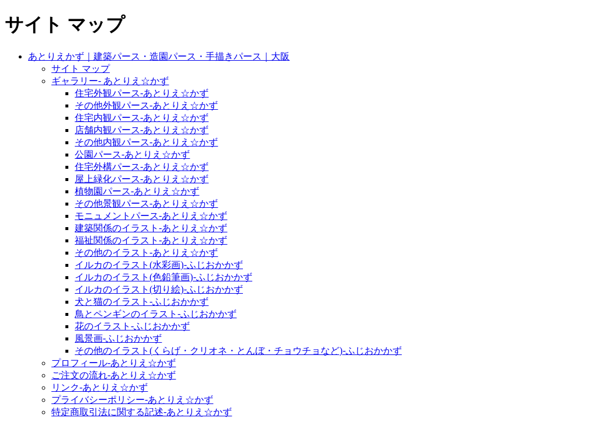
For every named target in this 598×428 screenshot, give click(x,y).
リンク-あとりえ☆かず (99, 387)
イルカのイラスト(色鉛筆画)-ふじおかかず (163, 277)
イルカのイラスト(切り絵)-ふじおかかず (159, 289)
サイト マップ (80, 69)
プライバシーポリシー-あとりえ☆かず (132, 400)
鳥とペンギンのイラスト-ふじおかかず (156, 314)
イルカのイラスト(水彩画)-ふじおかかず (159, 265)
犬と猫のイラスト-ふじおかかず (141, 302)
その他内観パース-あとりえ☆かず (146, 142)
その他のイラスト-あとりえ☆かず (146, 253)
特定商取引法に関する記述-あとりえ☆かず (141, 412)
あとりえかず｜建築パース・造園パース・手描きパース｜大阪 (159, 56)
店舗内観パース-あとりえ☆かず (141, 130)
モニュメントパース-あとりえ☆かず (151, 216)
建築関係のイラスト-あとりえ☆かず (151, 228)
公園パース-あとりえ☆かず (132, 154)
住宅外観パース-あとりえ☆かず (141, 93)
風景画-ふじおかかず (118, 338)
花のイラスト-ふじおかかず (132, 326)
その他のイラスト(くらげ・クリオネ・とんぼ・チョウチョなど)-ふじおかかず (238, 351)
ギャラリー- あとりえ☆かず (110, 81)
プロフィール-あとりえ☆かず (113, 363)
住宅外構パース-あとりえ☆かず (141, 167)
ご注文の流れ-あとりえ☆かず (113, 375)
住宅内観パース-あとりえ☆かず (141, 118)
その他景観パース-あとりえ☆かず (146, 203)
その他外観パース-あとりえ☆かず (146, 105)
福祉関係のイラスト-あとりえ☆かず (151, 240)
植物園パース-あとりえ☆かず (137, 191)
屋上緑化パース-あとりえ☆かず (141, 179)
